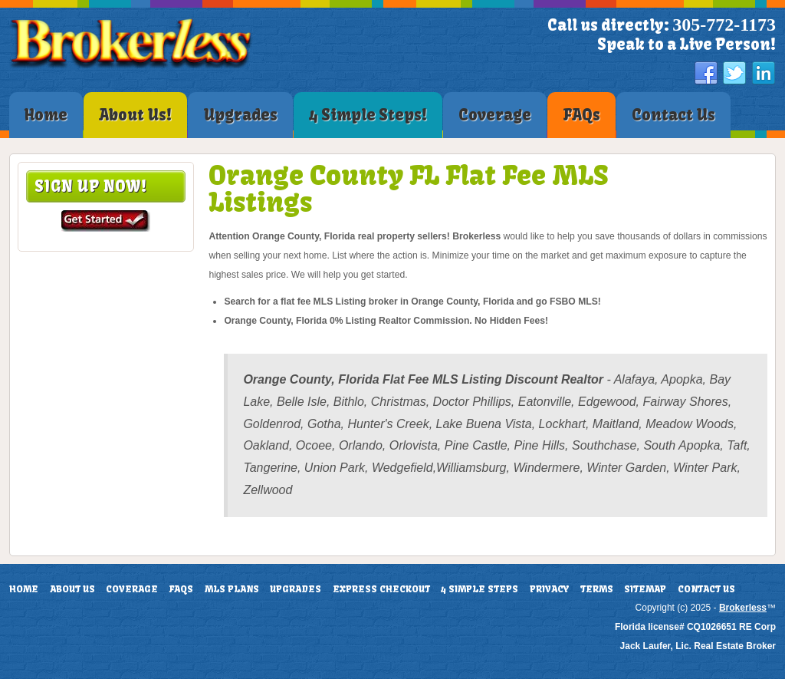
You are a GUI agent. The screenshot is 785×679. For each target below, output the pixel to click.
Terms (596, 589)
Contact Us (706, 589)
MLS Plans (232, 589)
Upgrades (295, 589)
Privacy (549, 589)
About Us (72, 589)
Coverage (132, 589)
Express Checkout (381, 589)
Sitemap (645, 589)
